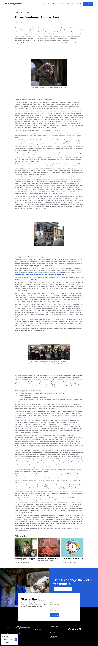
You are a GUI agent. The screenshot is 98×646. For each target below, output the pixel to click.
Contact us (38, 630)
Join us (37, 633)
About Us (46, 3)
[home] (14, 3)
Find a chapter (54, 633)
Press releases (54, 626)
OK (16, 639)
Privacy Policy (5, 642)
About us (37, 626)
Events (62, 3)
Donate (79, 3)
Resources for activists (54, 636)
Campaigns (70, 3)
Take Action (88, 3)
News (54, 3)
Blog (51, 630)
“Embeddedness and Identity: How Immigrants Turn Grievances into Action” (39, 274)
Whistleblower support (41, 637)
